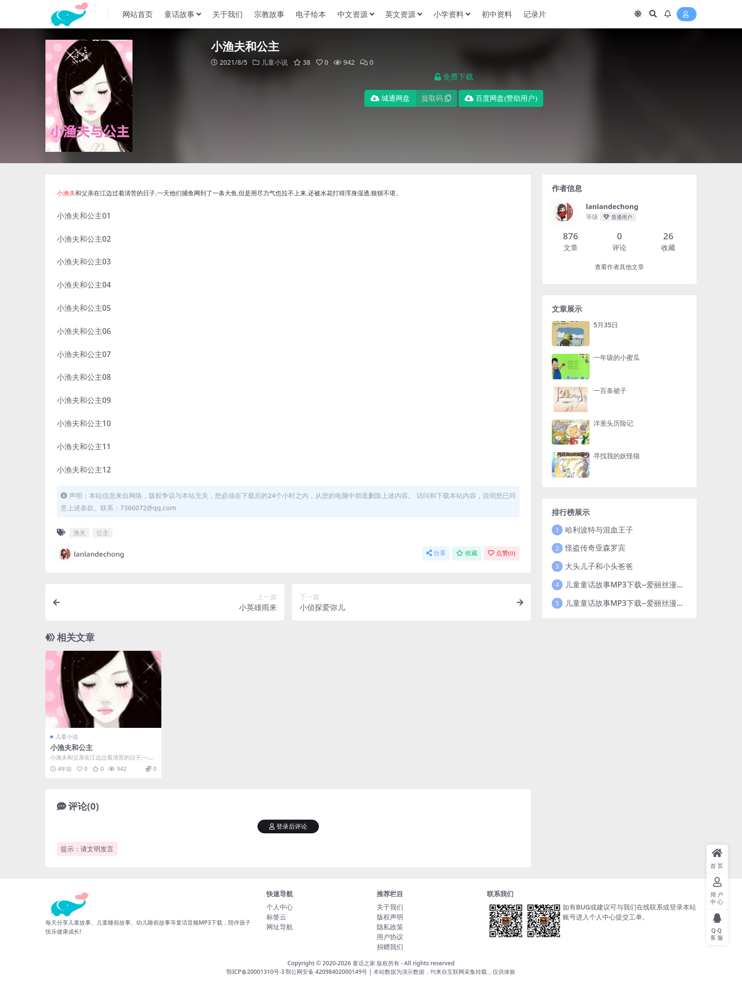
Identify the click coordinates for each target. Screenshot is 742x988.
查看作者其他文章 (619, 267)
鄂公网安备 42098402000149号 (326, 972)
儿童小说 (274, 62)
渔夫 (79, 532)
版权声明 (390, 916)
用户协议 (390, 936)
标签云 (276, 916)
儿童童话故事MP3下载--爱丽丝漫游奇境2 (634, 603)
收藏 (466, 553)
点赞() (501, 553)
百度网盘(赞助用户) (501, 98)
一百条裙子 (610, 390)
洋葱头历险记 (613, 423)
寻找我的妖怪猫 (616, 455)
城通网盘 (390, 98)
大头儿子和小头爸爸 (599, 566)
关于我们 (390, 906)
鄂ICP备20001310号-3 (255, 972)
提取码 (436, 98)
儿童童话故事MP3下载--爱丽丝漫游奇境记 (636, 584)
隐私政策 (390, 926)
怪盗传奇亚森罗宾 (595, 547)
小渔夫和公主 (71, 747)
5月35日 (605, 324)
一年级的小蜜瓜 (616, 357)
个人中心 (279, 906)
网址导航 (279, 926)
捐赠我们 (390, 946)
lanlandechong (90, 553)
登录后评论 (288, 826)
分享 (436, 553)
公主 (103, 532)
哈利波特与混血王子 (599, 530)
